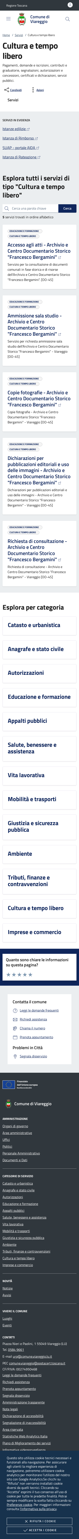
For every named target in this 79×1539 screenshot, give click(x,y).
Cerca (67, 208)
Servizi (19, 35)
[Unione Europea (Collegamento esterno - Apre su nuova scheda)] (39, 1085)
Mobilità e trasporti (16, 1230)
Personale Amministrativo (21, 1153)
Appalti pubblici (13, 1210)
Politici (7, 1146)
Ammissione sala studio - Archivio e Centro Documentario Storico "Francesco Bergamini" (35, 325)
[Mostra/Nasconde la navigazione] (8, 18)
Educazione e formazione (20, 1203)
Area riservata (13, 1429)
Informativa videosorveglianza (24, 1449)
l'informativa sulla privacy (38, 1508)
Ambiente (9, 1244)
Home (6, 35)
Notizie (8, 1288)
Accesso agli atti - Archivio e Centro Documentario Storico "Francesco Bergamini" (39, 251)
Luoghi (7, 1318)
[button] (16, 5)
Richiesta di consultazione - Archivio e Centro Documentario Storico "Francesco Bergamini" (37, 550)
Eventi (7, 1325)
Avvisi (7, 1295)
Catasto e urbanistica (18, 1183)
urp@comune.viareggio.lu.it (32, 1356)
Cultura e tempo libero (19, 1258)
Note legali (10, 1409)
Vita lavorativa (13, 1224)
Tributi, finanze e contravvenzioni (26, 1251)
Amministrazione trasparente (24, 1402)
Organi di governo (15, 1126)
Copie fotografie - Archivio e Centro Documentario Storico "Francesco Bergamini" (39, 399)
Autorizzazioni (13, 1196)
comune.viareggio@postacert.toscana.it (37, 1363)
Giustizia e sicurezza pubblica (23, 1237)
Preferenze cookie (19, 1504)
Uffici (6, 1139)
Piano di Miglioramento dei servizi (27, 1443)
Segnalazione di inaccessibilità (24, 1422)
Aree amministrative (17, 1132)
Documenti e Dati (15, 1160)
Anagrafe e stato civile (19, 1190)
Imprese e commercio (18, 1264)
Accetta (39, 1530)
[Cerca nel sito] (68, 19)
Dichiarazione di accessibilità (23, 1415)
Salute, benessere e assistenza (24, 1217)
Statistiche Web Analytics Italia (25, 1436)
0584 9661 (16, 1349)
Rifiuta (39, 1521)
